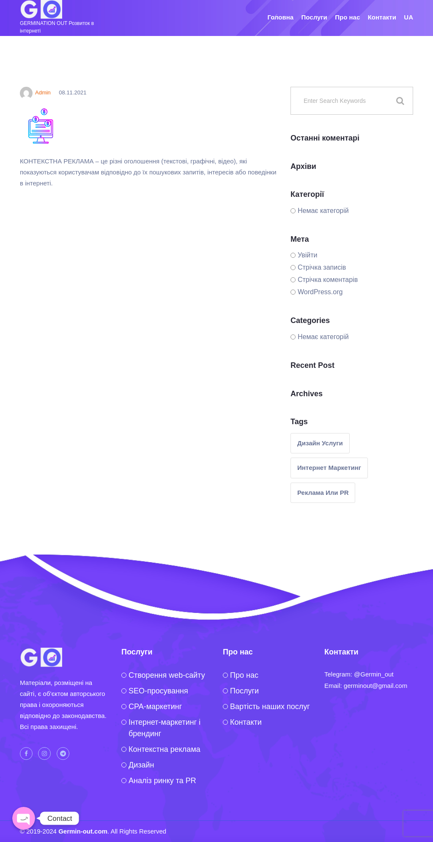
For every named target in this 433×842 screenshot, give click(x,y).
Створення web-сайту (167, 675)
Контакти (382, 17)
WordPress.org (320, 291)
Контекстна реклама (164, 749)
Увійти (308, 255)
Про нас (347, 17)
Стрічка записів (322, 267)
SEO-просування (158, 691)
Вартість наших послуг (270, 706)
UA (408, 17)
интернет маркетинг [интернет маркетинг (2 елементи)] (329, 467)
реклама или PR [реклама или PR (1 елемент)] (322, 492)
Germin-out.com (82, 831)
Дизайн (141, 765)
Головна (280, 17)
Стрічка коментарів (328, 279)
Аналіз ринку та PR (162, 780)
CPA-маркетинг (155, 706)
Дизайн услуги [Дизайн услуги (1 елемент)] (320, 443)
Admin (35, 92)
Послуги (314, 17)
